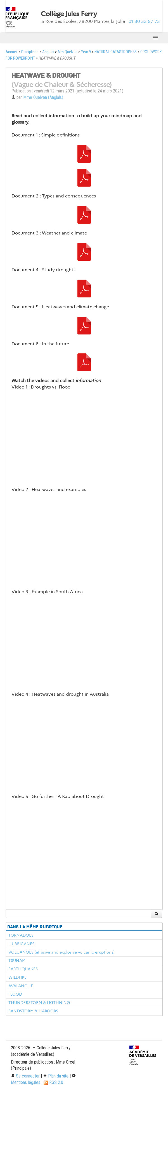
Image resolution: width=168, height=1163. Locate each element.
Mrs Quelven (67, 52)
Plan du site (55, 1076)
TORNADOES (21, 935)
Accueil (12, 52)
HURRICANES (21, 943)
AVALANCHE (20, 985)
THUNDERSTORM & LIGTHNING (39, 1002)
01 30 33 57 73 (144, 21)
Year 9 (86, 52)
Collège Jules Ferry (69, 14)
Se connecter (25, 1076)
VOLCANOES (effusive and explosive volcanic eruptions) (61, 952)
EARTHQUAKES (23, 968)
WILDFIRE (17, 977)
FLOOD (15, 994)
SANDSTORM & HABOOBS (33, 1010)
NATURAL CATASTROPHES (115, 52)
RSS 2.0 (53, 1082)
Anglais (48, 52)
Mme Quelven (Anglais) (43, 97)
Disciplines (30, 52)
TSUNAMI (17, 960)
